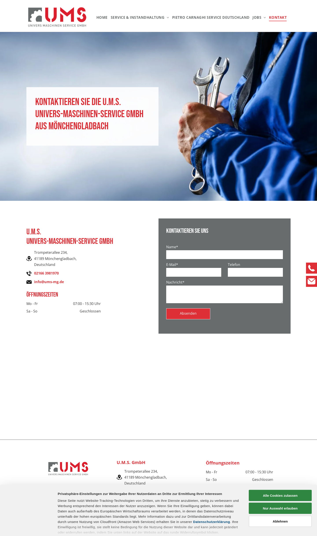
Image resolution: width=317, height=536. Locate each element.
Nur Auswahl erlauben (280, 481)
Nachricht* (175, 282)
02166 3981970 (46, 273)
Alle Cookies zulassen (280, 468)
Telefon (234, 264)
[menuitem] (102, 17)
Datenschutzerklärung (211, 494)
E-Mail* (172, 264)
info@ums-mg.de (49, 281)
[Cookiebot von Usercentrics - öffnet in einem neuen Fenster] (28, 527)
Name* (172, 246)
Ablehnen (280, 494)
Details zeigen (234, 527)
